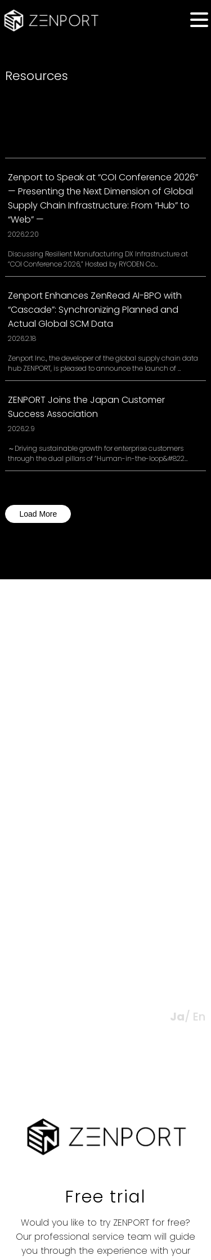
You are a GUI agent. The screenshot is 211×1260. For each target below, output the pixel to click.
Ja (177, 1016)
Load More (38, 513)
